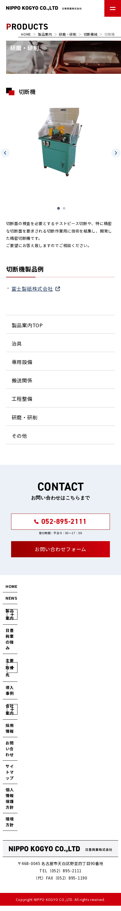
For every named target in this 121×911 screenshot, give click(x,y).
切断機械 (91, 34)
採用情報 (10, 728)
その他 (19, 435)
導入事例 (10, 690)
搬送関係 (22, 380)
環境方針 (10, 821)
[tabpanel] (61, 140)
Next (115, 152)
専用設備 (22, 361)
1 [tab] (58, 208)
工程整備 (22, 398)
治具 (17, 343)
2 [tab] (64, 208)
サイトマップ (10, 772)
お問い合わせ (10, 748)
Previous (5, 152)
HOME (26, 34)
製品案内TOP (27, 325)
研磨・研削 (68, 34)
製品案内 (45, 34)
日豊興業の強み (10, 639)
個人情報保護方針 (10, 798)
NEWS (11, 598)
